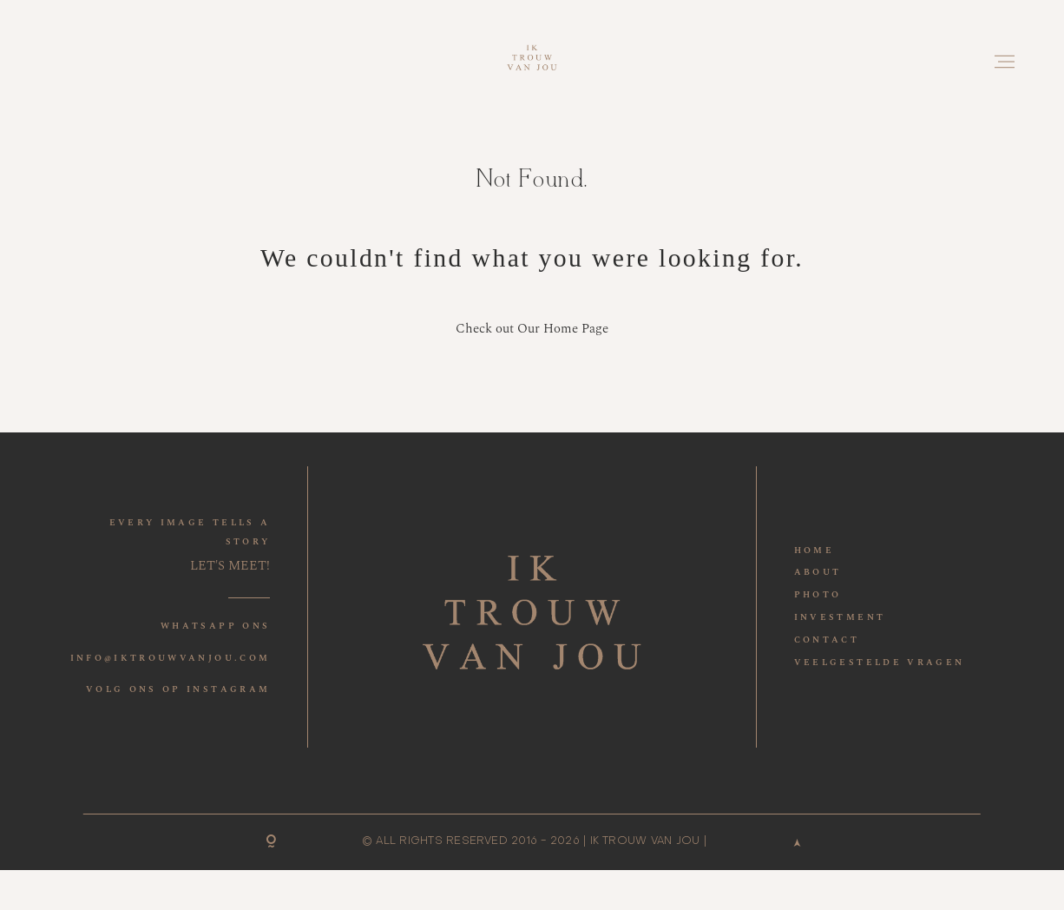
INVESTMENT (840, 617)
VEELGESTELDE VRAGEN (879, 662)
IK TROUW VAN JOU (645, 841)
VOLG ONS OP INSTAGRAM (178, 689)
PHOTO (818, 595)
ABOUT (818, 572)
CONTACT (826, 640)
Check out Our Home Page (532, 329)
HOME (814, 550)
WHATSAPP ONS (215, 626)
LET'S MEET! (230, 566)
